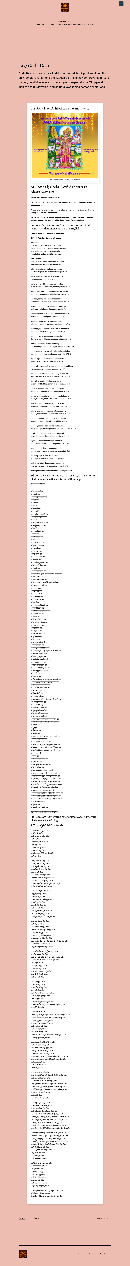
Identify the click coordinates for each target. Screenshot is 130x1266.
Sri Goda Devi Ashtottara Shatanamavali (60, 108)
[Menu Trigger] (121, 3)
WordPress (107, 1254)
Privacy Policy (82, 1254)
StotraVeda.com (65, 21)
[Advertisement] (65, 46)
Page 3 (37, 1218)
